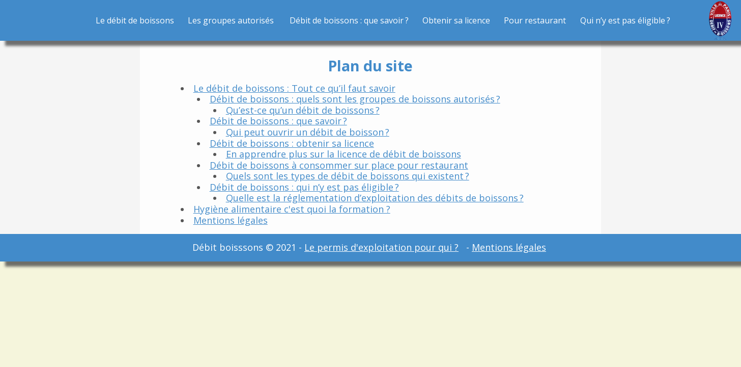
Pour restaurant (535, 20)
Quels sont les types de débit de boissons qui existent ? (347, 176)
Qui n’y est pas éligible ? (625, 20)
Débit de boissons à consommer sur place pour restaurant (339, 165)
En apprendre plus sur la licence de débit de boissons (343, 154)
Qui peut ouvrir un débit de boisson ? (307, 132)
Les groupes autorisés (231, 20)
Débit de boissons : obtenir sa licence (292, 143)
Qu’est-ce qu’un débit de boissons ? (303, 110)
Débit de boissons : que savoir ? (349, 20)
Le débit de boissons (135, 20)
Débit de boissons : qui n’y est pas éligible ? (304, 187)
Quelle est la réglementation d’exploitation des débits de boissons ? (375, 198)
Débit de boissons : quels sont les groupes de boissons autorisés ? (355, 99)
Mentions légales (230, 220)
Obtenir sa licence (456, 20)
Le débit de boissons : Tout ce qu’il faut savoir (294, 88)
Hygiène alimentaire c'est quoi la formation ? (291, 209)
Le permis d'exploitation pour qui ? (381, 247)
